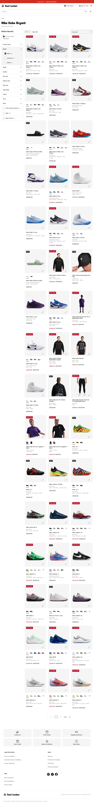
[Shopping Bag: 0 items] (91, 6)
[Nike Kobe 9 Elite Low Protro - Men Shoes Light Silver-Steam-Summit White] (43, 62)
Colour (12, 94)
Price (12, 99)
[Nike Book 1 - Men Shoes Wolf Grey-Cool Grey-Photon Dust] (77, 570)
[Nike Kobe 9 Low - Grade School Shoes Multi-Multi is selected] (50, 318)
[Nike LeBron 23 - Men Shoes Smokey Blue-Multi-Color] (54, 528)
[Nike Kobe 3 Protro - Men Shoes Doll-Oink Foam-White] (81, 233)
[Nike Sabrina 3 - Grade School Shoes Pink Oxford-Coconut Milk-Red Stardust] (54, 570)
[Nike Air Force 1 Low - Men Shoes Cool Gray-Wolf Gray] (58, 611)
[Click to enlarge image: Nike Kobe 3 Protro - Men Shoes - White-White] (44, 395)
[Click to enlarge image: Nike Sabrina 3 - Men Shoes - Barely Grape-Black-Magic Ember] (67, 690)
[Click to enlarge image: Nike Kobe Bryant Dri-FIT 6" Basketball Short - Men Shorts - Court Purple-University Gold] (90, 312)
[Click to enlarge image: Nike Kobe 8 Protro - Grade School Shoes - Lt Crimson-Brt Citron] (90, 142)
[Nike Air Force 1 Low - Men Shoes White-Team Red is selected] (50, 611)
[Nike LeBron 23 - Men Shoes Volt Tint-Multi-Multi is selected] (73, 611)
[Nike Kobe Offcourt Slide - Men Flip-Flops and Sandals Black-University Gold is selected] (27, 148)
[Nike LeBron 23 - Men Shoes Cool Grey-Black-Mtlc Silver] (62, 528)
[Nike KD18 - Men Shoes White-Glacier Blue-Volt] (66, 653)
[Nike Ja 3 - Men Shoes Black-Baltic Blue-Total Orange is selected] (73, 485)
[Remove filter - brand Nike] (28, 31)
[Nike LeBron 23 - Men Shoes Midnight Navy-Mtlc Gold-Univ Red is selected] (50, 528)
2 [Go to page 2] (60, 717)
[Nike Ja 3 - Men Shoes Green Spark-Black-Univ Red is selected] (73, 442)
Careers (50, 763)
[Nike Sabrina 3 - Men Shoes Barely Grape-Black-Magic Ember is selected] (50, 696)
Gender (12, 72)
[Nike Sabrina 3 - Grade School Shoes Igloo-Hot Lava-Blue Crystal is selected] (50, 570)
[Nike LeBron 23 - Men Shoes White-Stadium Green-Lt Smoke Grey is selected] (73, 653)
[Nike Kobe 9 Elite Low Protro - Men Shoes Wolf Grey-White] (39, 62)
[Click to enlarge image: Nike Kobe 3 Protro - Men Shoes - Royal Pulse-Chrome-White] (90, 228)
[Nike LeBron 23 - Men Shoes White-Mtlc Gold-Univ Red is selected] (73, 528)
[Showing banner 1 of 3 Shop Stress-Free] (47, 2)
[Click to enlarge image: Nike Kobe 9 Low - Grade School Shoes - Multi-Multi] (44, 312)
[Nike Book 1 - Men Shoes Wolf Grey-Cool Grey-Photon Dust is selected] (27, 611)
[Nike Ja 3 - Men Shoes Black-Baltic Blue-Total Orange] (77, 442)
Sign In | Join (83, 6)
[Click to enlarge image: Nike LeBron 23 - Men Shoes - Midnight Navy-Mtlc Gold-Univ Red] (67, 523)
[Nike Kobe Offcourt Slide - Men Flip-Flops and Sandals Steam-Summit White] (31, 148)
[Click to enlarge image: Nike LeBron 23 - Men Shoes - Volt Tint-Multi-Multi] (90, 606)
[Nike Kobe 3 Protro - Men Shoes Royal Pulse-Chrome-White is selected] (73, 233)
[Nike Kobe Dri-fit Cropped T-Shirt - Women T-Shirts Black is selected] (50, 442)
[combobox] (44, 11)
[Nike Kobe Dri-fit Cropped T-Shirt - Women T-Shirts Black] (31, 442)
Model (12, 67)
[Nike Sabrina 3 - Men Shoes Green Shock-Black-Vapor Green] (39, 696)
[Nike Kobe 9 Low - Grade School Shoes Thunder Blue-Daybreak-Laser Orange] (58, 192)
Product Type (12, 44)
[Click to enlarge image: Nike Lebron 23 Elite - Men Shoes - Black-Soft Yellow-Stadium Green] (67, 480)
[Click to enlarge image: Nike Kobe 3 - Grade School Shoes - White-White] (90, 186)
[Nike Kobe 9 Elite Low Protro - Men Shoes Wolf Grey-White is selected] (50, 62)
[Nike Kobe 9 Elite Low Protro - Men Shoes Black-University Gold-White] (35, 62)
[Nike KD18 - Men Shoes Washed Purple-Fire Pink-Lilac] (31, 653)
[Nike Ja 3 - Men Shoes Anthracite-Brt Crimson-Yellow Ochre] (81, 442)
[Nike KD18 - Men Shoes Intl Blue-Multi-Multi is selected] (50, 653)
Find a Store (6, 38)
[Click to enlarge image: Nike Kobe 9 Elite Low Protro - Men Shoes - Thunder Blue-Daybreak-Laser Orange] (67, 142)
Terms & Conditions (9, 756)
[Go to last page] (70, 717)
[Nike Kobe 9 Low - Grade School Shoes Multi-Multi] (54, 192)
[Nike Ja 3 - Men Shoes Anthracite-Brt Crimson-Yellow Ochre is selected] (27, 485)
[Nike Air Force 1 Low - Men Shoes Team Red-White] (54, 611)
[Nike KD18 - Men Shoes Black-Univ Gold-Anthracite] (39, 653)
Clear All (35, 31)
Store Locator (8, 777)
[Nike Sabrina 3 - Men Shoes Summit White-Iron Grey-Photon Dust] (35, 570)
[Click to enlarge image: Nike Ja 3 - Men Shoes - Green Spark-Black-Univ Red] (90, 437)
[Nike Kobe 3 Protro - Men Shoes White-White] (58, 105)
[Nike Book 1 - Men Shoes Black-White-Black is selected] (73, 570)
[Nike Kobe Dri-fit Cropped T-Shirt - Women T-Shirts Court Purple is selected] (27, 442)
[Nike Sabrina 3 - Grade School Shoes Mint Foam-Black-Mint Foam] (58, 570)
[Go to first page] (47, 717)
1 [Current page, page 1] (56, 717)
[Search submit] (86, 11)
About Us (50, 756)
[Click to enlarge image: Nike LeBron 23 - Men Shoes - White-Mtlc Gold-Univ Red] (90, 523)
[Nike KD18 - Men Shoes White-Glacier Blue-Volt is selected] (27, 653)
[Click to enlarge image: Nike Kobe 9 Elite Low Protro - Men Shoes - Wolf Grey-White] (67, 56)
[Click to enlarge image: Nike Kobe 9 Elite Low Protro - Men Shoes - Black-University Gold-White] (90, 56)
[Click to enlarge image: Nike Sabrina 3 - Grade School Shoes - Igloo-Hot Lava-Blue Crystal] (67, 564)
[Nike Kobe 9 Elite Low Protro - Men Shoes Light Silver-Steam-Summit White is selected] (27, 105)
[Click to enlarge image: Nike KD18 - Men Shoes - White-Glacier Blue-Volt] (44, 647)
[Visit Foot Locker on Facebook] (56, 774)
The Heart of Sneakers (54, 759)
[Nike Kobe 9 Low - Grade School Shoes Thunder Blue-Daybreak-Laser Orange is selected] (50, 233)
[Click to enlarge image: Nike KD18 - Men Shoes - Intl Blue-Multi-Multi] (67, 647)
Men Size (12, 76)
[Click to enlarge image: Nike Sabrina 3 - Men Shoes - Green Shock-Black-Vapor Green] (44, 564)
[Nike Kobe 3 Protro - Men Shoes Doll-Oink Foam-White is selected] (50, 105)
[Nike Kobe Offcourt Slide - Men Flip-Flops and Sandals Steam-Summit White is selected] (27, 276)
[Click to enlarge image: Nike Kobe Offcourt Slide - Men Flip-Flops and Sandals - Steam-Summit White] (44, 271)
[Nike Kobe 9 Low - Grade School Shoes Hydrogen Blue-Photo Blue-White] (58, 233)
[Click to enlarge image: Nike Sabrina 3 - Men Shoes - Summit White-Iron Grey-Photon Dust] (90, 690)
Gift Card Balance (9, 781)
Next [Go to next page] (65, 717)
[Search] (44, 11)
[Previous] (3, 1)
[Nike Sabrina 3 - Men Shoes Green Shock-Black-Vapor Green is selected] (27, 570)
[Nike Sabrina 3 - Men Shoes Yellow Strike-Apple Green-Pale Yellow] (31, 570)
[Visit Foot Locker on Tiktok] (52, 774)
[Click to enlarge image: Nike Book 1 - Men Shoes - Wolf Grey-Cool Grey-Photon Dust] (44, 606)
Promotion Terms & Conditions (12, 759)
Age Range (12, 90)
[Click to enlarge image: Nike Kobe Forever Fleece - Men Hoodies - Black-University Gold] (67, 271)
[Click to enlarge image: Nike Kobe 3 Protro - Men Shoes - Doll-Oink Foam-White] (67, 99)
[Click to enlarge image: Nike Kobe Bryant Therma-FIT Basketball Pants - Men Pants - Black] (90, 395)
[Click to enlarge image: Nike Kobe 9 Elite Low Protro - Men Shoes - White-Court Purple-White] (44, 56)
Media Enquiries (53, 767)
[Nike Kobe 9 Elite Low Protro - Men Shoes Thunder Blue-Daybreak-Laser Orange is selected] (50, 148)
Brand (12, 49)
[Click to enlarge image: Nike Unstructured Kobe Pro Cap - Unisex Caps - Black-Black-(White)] (90, 271)
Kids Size (12, 85)
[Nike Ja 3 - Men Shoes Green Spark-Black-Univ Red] (35, 485)
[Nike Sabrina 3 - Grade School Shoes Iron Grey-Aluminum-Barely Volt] (62, 570)
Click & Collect (8, 784)
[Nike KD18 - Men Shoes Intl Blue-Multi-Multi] (35, 653)
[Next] (91, 1)
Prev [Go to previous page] (51, 717)
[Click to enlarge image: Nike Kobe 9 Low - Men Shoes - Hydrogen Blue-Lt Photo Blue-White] (44, 228)
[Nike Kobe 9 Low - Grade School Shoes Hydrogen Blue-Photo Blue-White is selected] (50, 192)
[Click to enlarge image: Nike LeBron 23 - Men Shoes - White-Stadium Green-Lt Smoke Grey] (90, 647)
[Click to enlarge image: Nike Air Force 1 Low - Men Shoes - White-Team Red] (67, 606)
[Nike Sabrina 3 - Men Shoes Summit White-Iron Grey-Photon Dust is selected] (73, 696)
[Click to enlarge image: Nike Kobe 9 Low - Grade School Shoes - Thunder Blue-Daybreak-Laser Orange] (67, 228)
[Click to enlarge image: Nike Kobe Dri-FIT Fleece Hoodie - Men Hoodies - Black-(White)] (67, 395)
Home (2, 18)
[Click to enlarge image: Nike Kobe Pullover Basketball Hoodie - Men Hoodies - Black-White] (67, 354)
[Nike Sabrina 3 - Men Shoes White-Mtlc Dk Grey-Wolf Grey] (39, 570)
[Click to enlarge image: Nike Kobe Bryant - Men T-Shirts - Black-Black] (90, 354)
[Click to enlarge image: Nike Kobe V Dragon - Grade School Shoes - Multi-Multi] (90, 99)
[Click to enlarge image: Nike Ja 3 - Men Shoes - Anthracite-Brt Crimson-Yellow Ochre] (44, 480)
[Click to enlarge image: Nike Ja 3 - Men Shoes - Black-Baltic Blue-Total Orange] (90, 480)
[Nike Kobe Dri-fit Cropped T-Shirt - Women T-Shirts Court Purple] (54, 442)
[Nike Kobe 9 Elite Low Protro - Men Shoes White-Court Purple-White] (54, 62)
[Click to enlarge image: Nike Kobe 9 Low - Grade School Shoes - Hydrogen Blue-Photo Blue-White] (67, 186)
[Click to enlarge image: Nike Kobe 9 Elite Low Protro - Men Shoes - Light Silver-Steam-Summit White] (44, 99)
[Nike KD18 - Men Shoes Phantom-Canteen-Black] (43, 653)
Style (12, 103)
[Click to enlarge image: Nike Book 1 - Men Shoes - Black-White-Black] (90, 564)
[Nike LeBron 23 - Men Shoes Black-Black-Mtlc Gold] (58, 528)
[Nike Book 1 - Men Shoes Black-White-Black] (31, 611)
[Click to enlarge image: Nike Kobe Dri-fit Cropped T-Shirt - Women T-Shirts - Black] (67, 437)
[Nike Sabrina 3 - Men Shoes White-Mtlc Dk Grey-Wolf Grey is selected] (27, 696)
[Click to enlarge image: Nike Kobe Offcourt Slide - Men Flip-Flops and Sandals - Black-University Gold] (44, 142)
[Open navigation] (90, 11)
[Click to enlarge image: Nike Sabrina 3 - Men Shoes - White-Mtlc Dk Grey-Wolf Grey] (44, 690)
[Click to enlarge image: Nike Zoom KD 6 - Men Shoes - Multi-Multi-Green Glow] (44, 523)
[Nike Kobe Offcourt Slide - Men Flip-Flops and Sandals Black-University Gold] (31, 276)
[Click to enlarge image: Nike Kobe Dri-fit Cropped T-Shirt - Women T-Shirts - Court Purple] (44, 437)
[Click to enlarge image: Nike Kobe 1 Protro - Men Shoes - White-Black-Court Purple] (44, 186)
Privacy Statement (9, 763)
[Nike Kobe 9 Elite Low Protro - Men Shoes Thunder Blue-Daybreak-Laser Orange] (31, 62)
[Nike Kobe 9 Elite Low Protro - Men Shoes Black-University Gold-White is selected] (73, 62)
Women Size (12, 81)
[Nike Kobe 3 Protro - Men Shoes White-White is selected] (27, 401)
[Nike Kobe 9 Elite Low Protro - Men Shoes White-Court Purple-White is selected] (27, 62)
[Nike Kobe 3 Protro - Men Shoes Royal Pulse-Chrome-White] (54, 105)
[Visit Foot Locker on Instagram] (48, 774)
